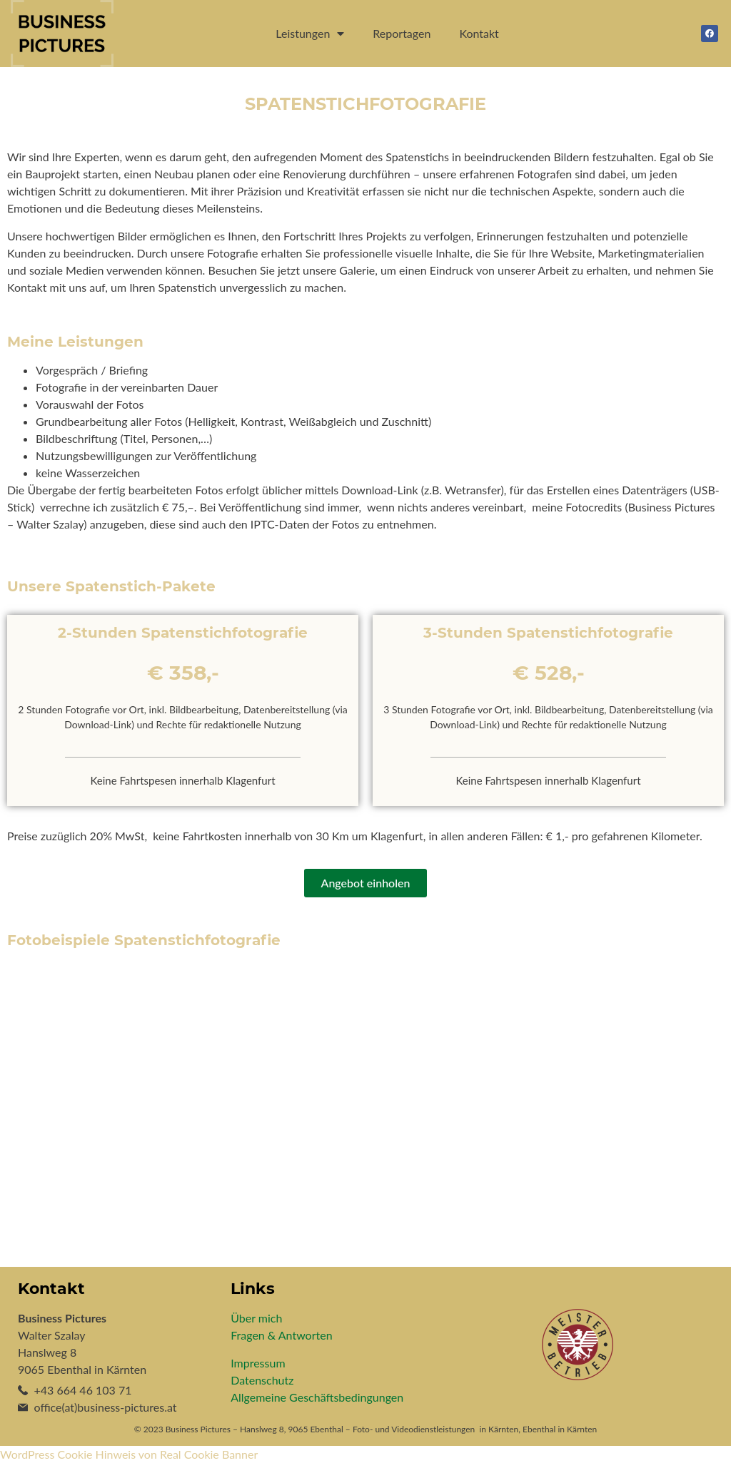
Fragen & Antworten (281, 1335)
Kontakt (478, 33)
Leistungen (310, 33)
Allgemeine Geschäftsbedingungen (317, 1397)
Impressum (258, 1363)
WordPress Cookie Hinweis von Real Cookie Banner (129, 1454)
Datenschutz (262, 1380)
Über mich (256, 1318)
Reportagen (401, 33)
